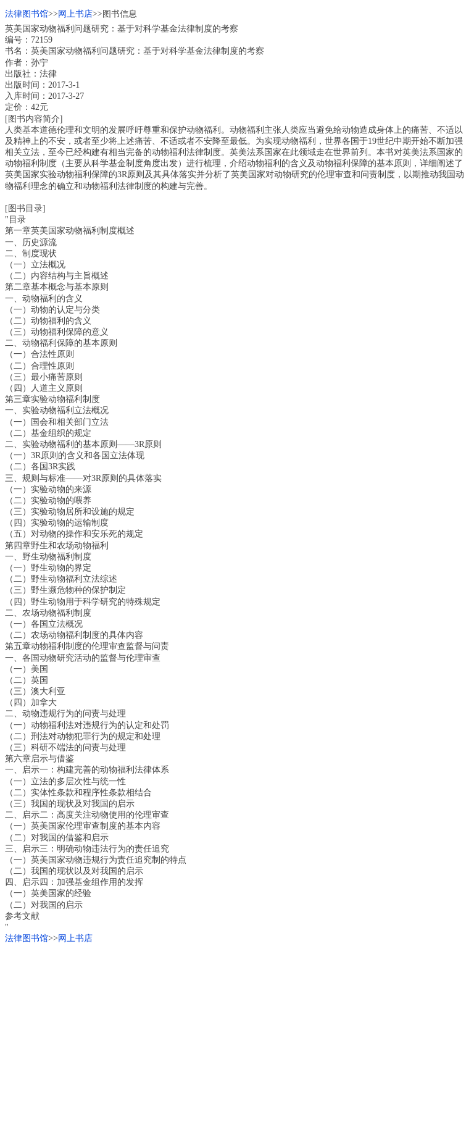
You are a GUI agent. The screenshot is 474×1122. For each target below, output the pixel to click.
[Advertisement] (237, 1030)
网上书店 (75, 14)
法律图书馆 (26, 14)
